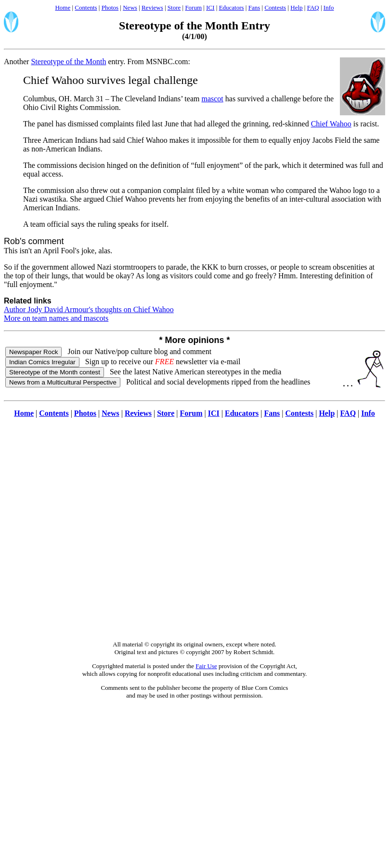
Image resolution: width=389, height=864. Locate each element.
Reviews (152, 7)
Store (174, 7)
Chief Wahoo (331, 124)
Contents (86, 7)
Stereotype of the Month (68, 61)
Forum (193, 7)
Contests (275, 7)
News (130, 7)
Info (329, 7)
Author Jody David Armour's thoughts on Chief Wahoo (89, 309)
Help (296, 7)
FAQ (313, 7)
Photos (110, 7)
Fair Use (206, 666)
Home (62, 7)
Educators (231, 7)
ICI (210, 7)
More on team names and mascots (56, 318)
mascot (212, 99)
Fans (254, 7)
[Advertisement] (193, 534)
